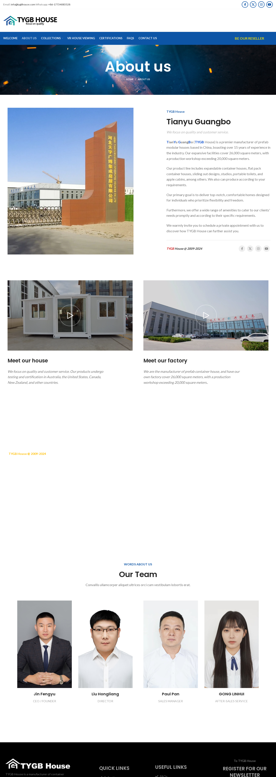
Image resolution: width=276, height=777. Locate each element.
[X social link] (253, 4)
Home (129, 79)
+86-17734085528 (59, 4)
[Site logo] (30, 20)
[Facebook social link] (245, 4)
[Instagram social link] (261, 4)
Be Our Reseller (249, 38)
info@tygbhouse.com (23, 4)
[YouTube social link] (269, 4)
